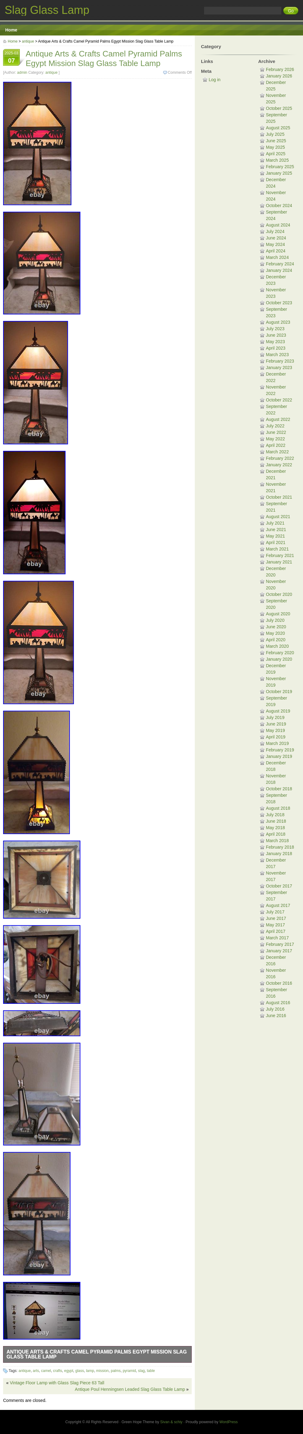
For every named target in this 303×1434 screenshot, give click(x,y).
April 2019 (275, 736)
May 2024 (275, 244)
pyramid (129, 1371)
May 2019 (275, 730)
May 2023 (275, 341)
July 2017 (275, 911)
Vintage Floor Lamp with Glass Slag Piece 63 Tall (57, 1382)
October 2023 (279, 302)
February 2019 (280, 749)
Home (11, 29)
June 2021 (276, 529)
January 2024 (279, 270)
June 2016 (276, 1015)
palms (116, 1371)
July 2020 (275, 620)
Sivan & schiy (171, 1422)
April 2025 (275, 153)
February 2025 (280, 166)
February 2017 (280, 944)
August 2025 (278, 127)
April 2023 (275, 348)
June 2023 (276, 335)
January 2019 (279, 756)
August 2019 (278, 711)
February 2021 (280, 555)
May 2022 (275, 438)
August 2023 (278, 322)
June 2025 (276, 140)
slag (141, 1371)
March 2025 (277, 160)
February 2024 (280, 263)
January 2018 (279, 853)
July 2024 (275, 231)
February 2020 (280, 652)
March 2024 (277, 257)
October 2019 (279, 691)
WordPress (229, 1422)
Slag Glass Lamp (47, 10)
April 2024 (275, 250)
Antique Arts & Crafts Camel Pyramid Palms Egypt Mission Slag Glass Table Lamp (96, 1354)
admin (22, 72)
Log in (214, 79)
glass (79, 1371)
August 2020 (278, 613)
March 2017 (277, 937)
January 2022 (279, 464)
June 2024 (276, 237)
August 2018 (278, 808)
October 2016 (279, 983)
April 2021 (275, 542)
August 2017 (278, 905)
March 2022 (277, 451)
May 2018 (275, 827)
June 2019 (276, 723)
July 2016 (275, 1009)
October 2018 (279, 788)
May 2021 (275, 536)
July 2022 (275, 425)
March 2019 (277, 743)
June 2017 (276, 918)
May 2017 (275, 924)
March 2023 (277, 354)
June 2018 (276, 821)
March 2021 (277, 549)
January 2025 (279, 173)
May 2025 (275, 147)
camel (46, 1371)
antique (28, 41)
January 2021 (279, 561)
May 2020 (275, 633)
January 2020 (279, 659)
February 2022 (280, 458)
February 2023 (280, 361)
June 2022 (276, 432)
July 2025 (275, 134)
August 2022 (278, 419)
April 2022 (275, 445)
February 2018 (280, 847)
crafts (57, 1371)
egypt (68, 1371)
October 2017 (279, 885)
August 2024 (278, 224)
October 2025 (279, 108)
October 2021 (279, 497)
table (151, 1371)
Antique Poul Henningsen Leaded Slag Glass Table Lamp (130, 1389)
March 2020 (277, 646)
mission (102, 1371)
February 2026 (280, 69)
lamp (90, 1371)
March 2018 (277, 840)
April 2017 (275, 931)
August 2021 (278, 516)
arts (36, 1371)
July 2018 (275, 814)
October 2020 (279, 594)
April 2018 (275, 834)
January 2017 (279, 950)
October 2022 (279, 399)
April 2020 (275, 639)
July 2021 (275, 523)
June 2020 (276, 626)
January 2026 (279, 75)
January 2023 (279, 367)
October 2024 (279, 205)
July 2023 (275, 328)
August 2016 (278, 1002)
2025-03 (11, 58)
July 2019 (275, 717)
